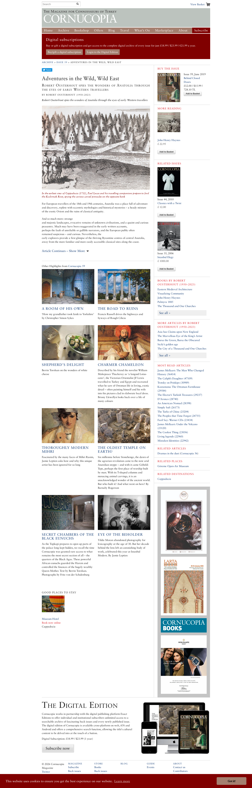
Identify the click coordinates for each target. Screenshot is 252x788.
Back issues (74, 770)
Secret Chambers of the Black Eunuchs (68, 536)
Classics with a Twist (169, 203)
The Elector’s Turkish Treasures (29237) (180, 394)
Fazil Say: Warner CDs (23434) (175, 419)
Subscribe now (58, 748)
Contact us (179, 767)
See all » (164, 313)
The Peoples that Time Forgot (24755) (179, 415)
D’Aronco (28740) (168, 398)
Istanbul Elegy (166, 257)
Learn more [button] (122, 781)
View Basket (197, 4)
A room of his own (63, 308)
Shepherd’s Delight (63, 365)
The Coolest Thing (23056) (173, 432)
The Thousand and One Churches (177, 306)
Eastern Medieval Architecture (175, 289)
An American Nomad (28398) (174, 403)
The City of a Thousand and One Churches (182, 348)
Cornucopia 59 (76, 266)
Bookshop (81, 30)
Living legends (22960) (170, 436)
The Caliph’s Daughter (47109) (175, 378)
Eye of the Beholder (120, 534)
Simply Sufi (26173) (169, 407)
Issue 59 (62, 62)
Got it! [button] (231, 781)
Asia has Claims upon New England (178, 331)
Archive (63, 30)
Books (97, 767)
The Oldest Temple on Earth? (122, 450)
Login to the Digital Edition (102, 51)
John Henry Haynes (169, 140)
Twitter (46, 771)
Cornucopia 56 (189, 453)
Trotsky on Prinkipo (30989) (173, 382)
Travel (124, 30)
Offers (98, 30)
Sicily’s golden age (168, 344)
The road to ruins (118, 308)
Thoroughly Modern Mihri (65, 450)
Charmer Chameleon (121, 365)
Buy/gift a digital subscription (64, 51)
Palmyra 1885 (165, 301)
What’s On (142, 30)
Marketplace (164, 30)
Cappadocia (164, 478)
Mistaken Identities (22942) (173, 440)
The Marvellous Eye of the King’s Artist (180, 335)
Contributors (180, 770)
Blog (111, 30)
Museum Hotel (50, 618)
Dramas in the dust (168, 453)
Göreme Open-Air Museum (173, 466)
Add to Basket (193, 93)
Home (48, 30)
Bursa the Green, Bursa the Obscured (179, 340)
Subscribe (201, 30)
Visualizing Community (171, 293)
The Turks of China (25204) (173, 411)
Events (150, 767)
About (183, 30)
